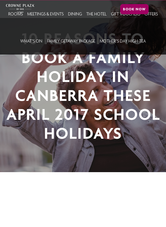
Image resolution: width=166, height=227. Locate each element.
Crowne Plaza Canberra (20, 8)
